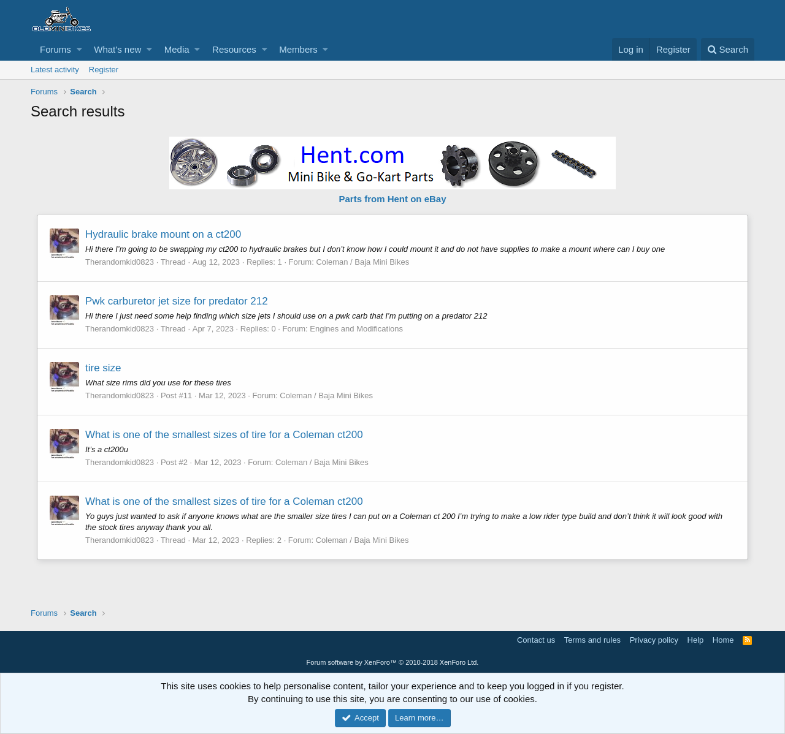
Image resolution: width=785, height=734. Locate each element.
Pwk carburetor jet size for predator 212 (176, 301)
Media (177, 49)
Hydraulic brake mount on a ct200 (163, 234)
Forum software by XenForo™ (393, 662)
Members (298, 49)
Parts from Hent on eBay (392, 199)
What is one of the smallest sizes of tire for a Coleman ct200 (224, 435)
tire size (103, 368)
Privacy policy (654, 640)
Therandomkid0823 (119, 262)
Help (695, 640)
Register (103, 69)
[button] (79, 49)
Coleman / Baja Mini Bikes (362, 262)
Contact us (536, 640)
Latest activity (55, 69)
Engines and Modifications (356, 328)
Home (723, 640)
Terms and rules (592, 640)
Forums (55, 49)
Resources (234, 49)
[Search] (727, 49)
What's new (117, 49)
